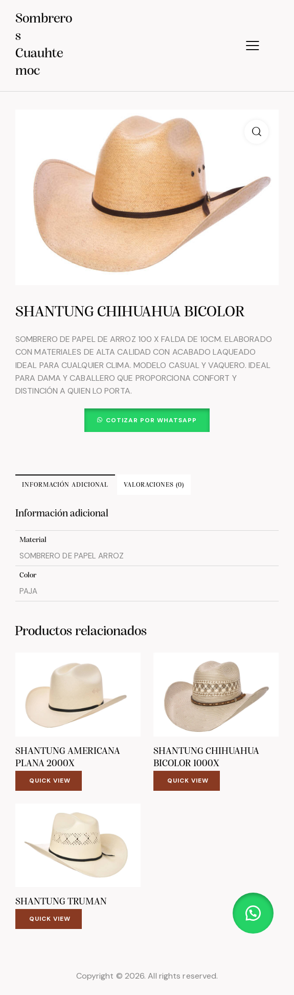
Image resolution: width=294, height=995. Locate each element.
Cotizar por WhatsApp (151, 420)
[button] (256, 132)
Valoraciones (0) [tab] (154, 485)
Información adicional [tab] (65, 485)
